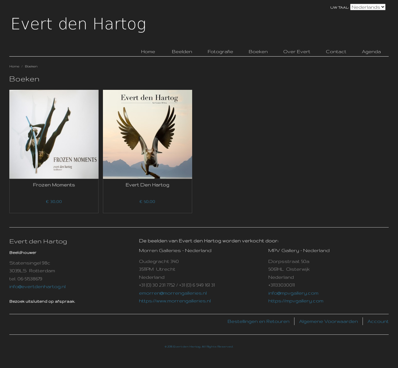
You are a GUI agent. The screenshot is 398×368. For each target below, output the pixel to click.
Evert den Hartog (147, 184)
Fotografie (220, 51)
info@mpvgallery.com (293, 293)
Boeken (258, 51)
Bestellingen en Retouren (258, 321)
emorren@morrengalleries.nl (173, 293)
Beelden (182, 51)
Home (14, 66)
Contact (336, 51)
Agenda (371, 51)
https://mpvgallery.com (295, 300)
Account (378, 321)
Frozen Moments (54, 184)
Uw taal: (339, 7)
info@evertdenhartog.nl (37, 286)
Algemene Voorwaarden (328, 321)
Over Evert (296, 51)
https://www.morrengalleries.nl (175, 300)
